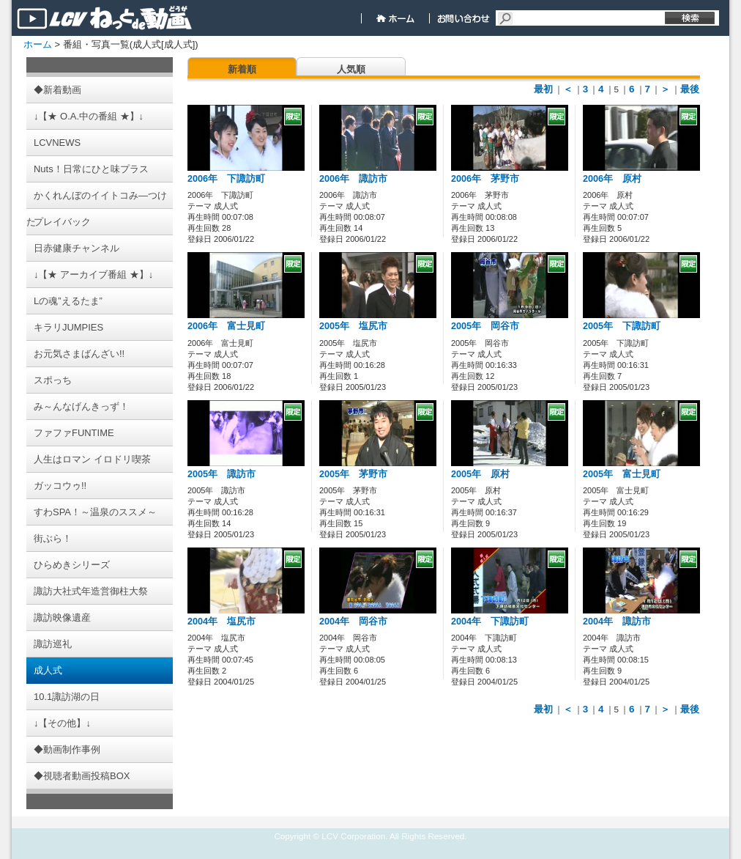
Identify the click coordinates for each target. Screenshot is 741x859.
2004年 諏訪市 (617, 621)
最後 (689, 89)
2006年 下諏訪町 (226, 179)
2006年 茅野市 (485, 179)
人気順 (351, 69)
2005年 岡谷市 (485, 326)
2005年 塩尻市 (353, 326)
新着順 (242, 69)
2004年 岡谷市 (353, 621)
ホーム (37, 44)
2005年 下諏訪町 (621, 326)
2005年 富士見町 (621, 474)
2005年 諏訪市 (221, 474)
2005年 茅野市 (353, 474)
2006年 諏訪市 (353, 179)
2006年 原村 (612, 179)
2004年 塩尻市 (221, 621)
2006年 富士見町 (226, 326)
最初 (543, 89)
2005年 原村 (480, 474)
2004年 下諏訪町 (490, 621)
